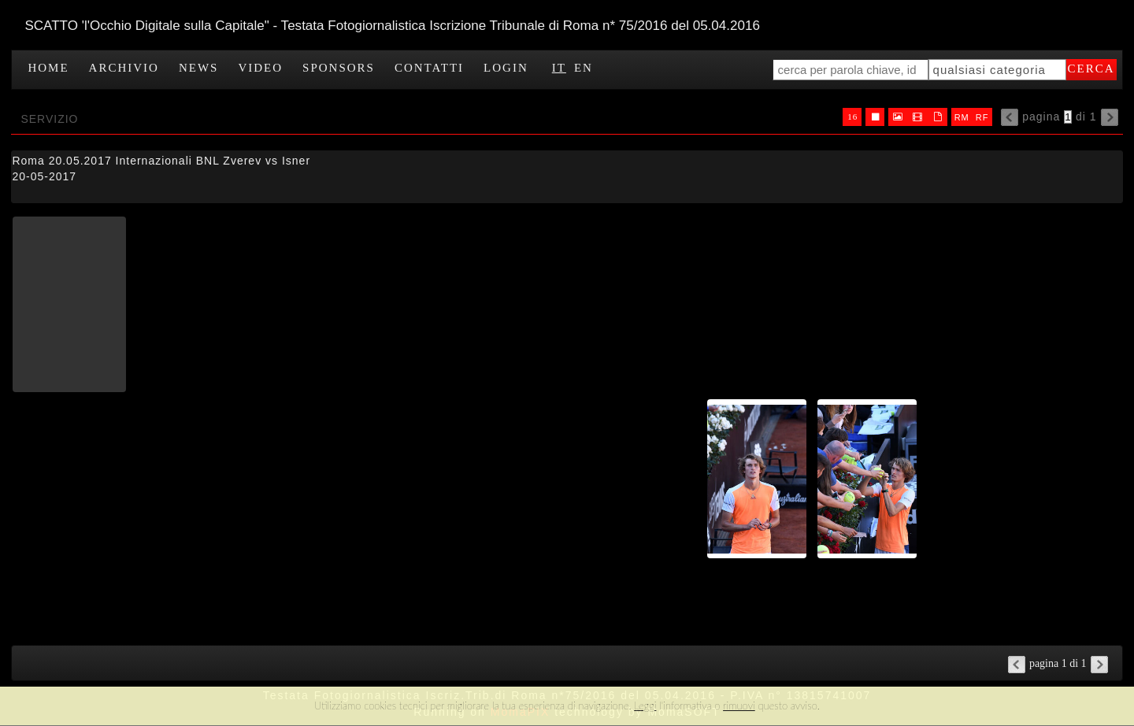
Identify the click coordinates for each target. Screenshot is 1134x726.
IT (559, 67)
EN (583, 67)
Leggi (645, 705)
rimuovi (739, 705)
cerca (1091, 68)
